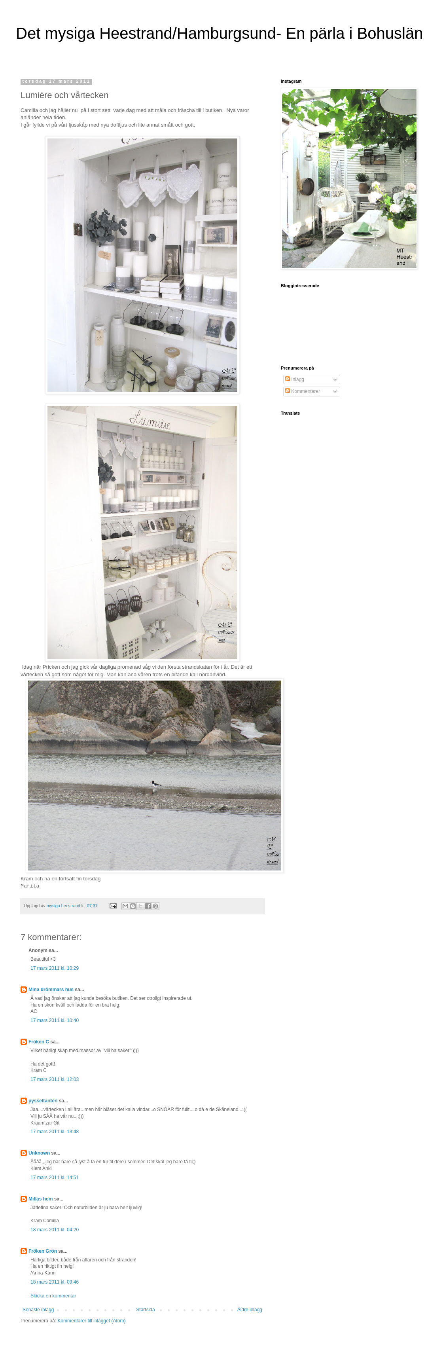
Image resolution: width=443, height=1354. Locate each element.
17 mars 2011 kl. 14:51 (54, 1177)
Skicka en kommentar (53, 1296)
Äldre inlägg (249, 1309)
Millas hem (40, 1199)
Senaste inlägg (38, 1309)
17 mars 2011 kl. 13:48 (54, 1131)
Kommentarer (302, 391)
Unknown (39, 1153)
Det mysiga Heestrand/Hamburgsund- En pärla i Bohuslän (219, 33)
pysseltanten (42, 1101)
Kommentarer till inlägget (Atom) (91, 1321)
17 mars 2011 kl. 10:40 (54, 1020)
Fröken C (38, 1042)
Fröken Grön (42, 1251)
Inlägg (294, 379)
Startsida (145, 1309)
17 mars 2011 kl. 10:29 (54, 968)
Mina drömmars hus (51, 989)
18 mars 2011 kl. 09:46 (54, 1282)
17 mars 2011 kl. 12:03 (54, 1079)
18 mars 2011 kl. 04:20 (54, 1230)
